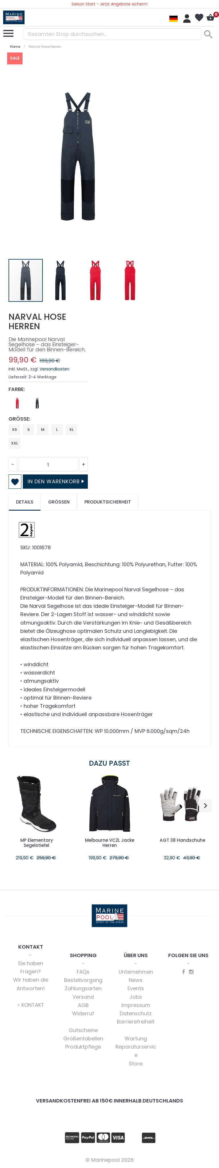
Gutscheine (83, 1030)
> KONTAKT (30, 1004)
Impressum (135, 1005)
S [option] (28, 429)
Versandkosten (54, 369)
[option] (17, 403)
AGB (83, 1005)
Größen (59, 502)
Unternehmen (136, 971)
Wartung (136, 1038)
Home (15, 46)
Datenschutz (136, 1013)
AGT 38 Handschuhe (182, 840)
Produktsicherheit (107, 502)
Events (135, 988)
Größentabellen (83, 1038)
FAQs (83, 971)
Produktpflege (83, 1046)
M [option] (42, 429)
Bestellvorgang (83, 980)
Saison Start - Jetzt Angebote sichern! (109, 4)
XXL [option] (14, 443)
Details (24, 502)
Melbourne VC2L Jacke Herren (109, 843)
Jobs (135, 996)
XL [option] (71, 429)
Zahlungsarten (83, 988)
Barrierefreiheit (136, 1021)
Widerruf (83, 1013)
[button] (60, 280)
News (136, 980)
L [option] (57, 429)
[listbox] (48, 405)
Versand (83, 996)
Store (136, 1063)
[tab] (25, 502)
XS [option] (14, 429)
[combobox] (112, 34)
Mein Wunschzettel (199, 17)
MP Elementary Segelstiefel (36, 843)
